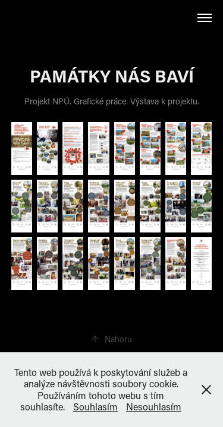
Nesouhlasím (153, 406)
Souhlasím (95, 406)
